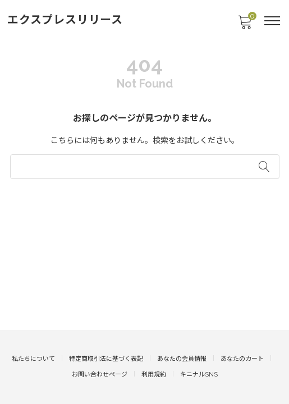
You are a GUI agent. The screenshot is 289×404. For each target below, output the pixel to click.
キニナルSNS (199, 374)
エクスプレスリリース (65, 19)
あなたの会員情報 (182, 358)
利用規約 (153, 374)
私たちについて (33, 358)
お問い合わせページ (99, 374)
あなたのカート (242, 358)
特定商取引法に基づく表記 (106, 358)
